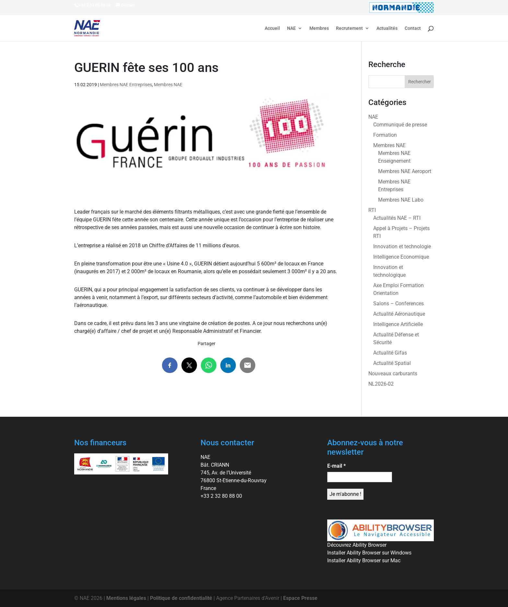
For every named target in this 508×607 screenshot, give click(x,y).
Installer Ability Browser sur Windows (369, 553)
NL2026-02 (381, 384)
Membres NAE (168, 84)
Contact (413, 28)
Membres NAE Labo (400, 200)
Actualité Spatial (392, 363)
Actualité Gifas (390, 353)
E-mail (336, 466)
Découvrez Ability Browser (357, 545)
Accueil (272, 28)
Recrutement (349, 28)
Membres (319, 28)
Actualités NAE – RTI (397, 218)
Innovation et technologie (402, 246)
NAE (291, 28)
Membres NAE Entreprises (126, 84)
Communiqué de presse (400, 125)
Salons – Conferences (398, 303)
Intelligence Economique (401, 257)
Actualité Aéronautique (399, 314)
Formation (385, 135)
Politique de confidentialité (181, 598)
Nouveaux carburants (392, 373)
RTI (372, 210)
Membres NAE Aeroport (404, 171)
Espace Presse (300, 598)
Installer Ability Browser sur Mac (363, 560)
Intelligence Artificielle (398, 324)
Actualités (387, 28)
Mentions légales (126, 598)
